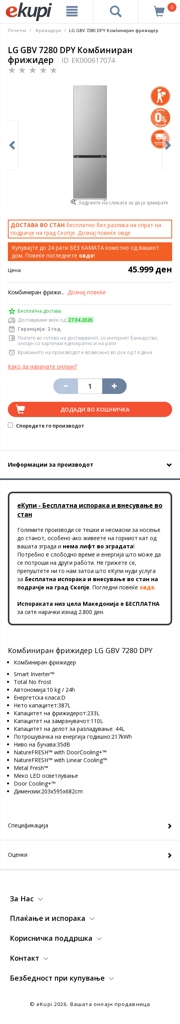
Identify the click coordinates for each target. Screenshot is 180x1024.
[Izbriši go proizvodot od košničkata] (65, 386)
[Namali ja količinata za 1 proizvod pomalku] (114, 386)
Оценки (17, 854)
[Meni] (72, 11)
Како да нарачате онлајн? (42, 366)
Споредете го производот (46, 425)
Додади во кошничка (94, 409)
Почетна (17, 30)
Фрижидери (48, 30)
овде (124, 232)
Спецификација (28, 825)
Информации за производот (50, 464)
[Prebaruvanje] (115, 11)
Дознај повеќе (86, 292)
